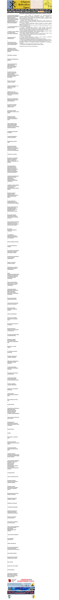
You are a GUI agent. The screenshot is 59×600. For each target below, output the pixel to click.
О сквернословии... (11, 472)
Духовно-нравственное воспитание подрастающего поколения (12, 367)
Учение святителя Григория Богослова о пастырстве (12, 304)
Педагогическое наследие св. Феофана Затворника (13, 494)
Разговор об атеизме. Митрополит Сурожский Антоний (12, 308)
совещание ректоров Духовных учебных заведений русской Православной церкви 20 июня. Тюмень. (13, 455)
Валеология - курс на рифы (12, 565)
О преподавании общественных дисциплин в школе (12, 394)
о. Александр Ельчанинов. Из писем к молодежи (13, 27)
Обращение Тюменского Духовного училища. (12, 499)
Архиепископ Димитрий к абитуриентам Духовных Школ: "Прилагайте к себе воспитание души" (12, 575)
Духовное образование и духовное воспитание (12, 137)
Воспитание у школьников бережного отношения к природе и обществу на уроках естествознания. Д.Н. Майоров (12, 160)
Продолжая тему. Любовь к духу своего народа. (12, 522)
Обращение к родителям (12, 503)
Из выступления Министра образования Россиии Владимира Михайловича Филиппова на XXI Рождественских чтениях (12, 208)
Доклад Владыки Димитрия (12, 534)
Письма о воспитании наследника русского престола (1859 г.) (13, 442)
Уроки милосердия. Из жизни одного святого (13, 418)
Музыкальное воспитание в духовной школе (12, 373)
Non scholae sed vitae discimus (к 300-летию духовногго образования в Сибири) (13, 251)
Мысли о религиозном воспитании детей (11, 517)
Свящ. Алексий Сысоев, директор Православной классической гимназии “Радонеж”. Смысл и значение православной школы (13, 125)
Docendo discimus (10, 404)
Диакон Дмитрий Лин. (11, 543)
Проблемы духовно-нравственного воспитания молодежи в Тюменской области (12, 488)
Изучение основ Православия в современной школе (13, 335)
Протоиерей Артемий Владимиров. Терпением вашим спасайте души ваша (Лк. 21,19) (12, 216)
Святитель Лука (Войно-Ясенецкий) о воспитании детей (12, 318)
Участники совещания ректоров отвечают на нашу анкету (12, 448)
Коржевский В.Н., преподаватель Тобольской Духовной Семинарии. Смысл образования (13, 424)
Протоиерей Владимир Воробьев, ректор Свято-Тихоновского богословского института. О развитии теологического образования (13, 148)
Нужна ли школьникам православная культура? (12, 299)
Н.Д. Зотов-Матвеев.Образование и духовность (12, 229)
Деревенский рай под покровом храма (11, 38)
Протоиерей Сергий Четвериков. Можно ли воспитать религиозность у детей (12, 118)
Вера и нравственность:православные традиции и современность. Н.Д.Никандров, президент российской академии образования (13, 276)
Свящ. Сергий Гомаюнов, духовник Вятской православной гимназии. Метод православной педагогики (12, 66)
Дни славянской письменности (10, 539)
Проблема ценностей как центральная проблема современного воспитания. (12, 511)
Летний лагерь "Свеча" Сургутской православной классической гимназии (12, 43)
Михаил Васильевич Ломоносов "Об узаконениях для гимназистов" (13, 329)
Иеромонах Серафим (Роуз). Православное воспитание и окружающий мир (12, 99)
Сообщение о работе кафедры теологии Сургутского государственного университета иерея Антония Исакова (13, 187)
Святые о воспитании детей (12, 476)
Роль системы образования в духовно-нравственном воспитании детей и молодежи (13, 548)
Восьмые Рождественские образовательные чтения (12, 558)
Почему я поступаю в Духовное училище (11, 81)
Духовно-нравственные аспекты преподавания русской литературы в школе (12, 378)
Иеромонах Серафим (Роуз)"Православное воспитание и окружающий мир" (12, 341)
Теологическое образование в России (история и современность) (13, 257)
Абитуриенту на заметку (12, 55)
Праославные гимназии (12, 553)
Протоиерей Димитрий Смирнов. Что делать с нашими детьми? (11, 105)
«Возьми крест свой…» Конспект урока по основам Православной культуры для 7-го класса (12, 93)
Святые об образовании (12, 313)
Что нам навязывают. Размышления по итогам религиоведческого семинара (13, 201)
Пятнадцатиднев (10, 429)
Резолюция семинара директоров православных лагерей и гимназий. (12, 481)
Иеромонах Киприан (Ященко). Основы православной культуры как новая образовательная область (12, 195)
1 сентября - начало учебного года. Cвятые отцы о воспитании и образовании (13, 32)
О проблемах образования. (12, 506)
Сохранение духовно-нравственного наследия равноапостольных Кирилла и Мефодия (13, 50)
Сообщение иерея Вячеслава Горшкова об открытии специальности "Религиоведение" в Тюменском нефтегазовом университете (13, 179)
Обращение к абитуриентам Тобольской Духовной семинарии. (12, 362)
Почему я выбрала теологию (12, 241)
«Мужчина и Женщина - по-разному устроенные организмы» (12, 86)
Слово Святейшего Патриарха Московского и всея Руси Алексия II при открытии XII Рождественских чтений (13, 223)
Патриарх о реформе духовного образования (11, 384)
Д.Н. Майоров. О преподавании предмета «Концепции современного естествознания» (12, 236)
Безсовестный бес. (11, 569)
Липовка (9, 432)
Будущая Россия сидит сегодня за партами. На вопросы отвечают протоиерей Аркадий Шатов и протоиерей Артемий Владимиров (13, 74)
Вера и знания (10, 561)
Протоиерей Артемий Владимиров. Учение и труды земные (13, 111)
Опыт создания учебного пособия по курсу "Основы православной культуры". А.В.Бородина (12, 284)
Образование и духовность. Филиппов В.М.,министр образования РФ (12, 268)
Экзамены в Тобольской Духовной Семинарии (12, 357)
